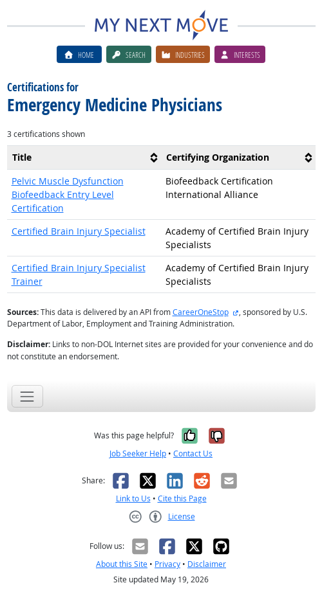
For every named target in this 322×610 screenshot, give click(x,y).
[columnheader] (84, 157)
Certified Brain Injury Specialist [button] (79, 231)
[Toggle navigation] (27, 396)
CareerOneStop (201, 312)
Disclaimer (206, 564)
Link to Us (133, 498)
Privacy (167, 564)
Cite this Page (182, 498)
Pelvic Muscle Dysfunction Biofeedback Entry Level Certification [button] (68, 194)
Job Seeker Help (137, 453)
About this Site (121, 564)
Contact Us (193, 453)
